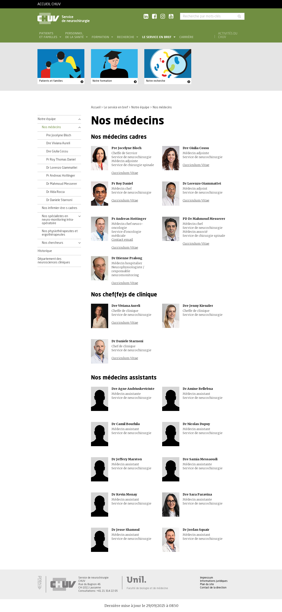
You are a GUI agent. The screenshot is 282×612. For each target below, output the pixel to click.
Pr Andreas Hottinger (60, 175)
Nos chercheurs (52, 242)
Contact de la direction (213, 587)
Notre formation (102, 81)
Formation (101, 37)
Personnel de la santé (75, 35)
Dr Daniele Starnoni (59, 200)
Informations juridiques (214, 581)
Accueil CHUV (49, 4)
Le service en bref (157, 37)
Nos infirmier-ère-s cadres (59, 208)
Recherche (126, 37)
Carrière (186, 37)
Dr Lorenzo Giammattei (61, 167)
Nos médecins (51, 127)
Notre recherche (155, 81)
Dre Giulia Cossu (57, 151)
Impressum (206, 577)
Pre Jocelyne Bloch (58, 135)
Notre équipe (140, 107)
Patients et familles (48, 35)
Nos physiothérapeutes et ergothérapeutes (60, 233)
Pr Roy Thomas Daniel (61, 159)
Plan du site (207, 584)
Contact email (122, 240)
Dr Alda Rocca (55, 192)
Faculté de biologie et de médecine (147, 588)
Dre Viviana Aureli (58, 143)
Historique (45, 251)
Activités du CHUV (227, 35)
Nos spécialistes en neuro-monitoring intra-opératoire (58, 220)
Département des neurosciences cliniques (54, 260)
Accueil (95, 107)
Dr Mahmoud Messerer (61, 183)
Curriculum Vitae (124, 173)
